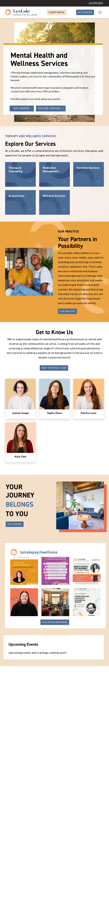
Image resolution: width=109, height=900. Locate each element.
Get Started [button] (85, 12)
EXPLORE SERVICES (51, 108)
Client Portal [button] (57, 12)
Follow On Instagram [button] (54, 658)
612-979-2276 (96, 3)
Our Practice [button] (67, 347)
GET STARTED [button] (22, 108)
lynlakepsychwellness (38, 588)
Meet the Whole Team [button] (54, 404)
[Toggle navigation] (100, 12)
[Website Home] (21, 12)
